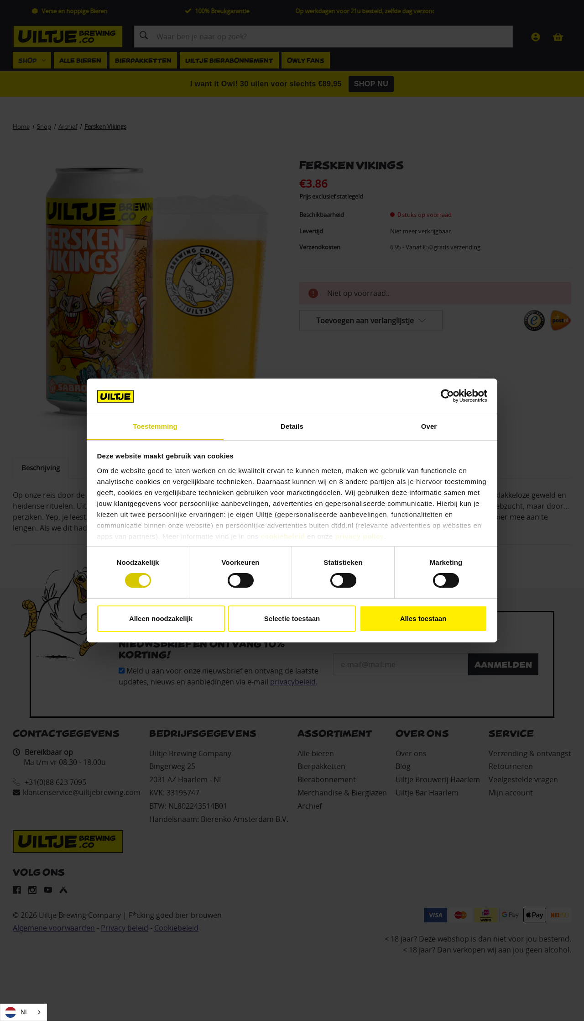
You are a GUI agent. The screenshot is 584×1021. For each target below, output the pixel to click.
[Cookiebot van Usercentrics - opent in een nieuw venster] (447, 396)
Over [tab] (429, 426)
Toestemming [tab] (155, 426)
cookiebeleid (283, 536)
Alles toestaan (423, 618)
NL (16, 1012)
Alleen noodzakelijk (161, 618)
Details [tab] (292, 426)
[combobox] (23, 1012)
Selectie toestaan (292, 618)
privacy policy (359, 536)
